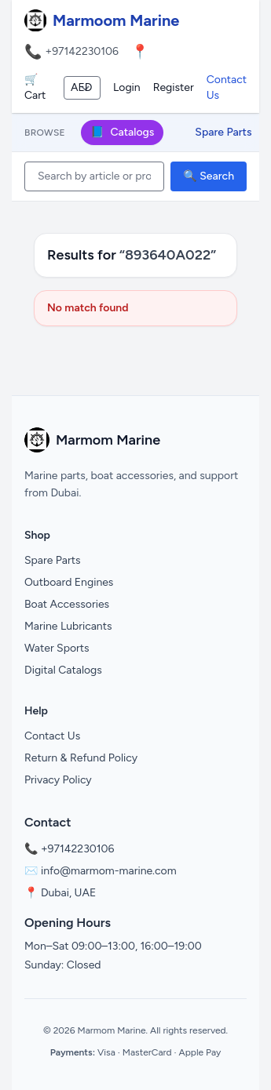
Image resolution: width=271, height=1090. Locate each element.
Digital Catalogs (63, 670)
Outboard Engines (68, 582)
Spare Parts (223, 132)
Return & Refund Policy (80, 758)
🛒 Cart (35, 87)
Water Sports (57, 648)
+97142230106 (82, 51)
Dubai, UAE (68, 892)
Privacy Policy (58, 780)
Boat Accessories (66, 604)
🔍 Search (208, 176)
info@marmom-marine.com (109, 870)
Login (127, 87)
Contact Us (227, 87)
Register (173, 87)
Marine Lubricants (68, 626)
